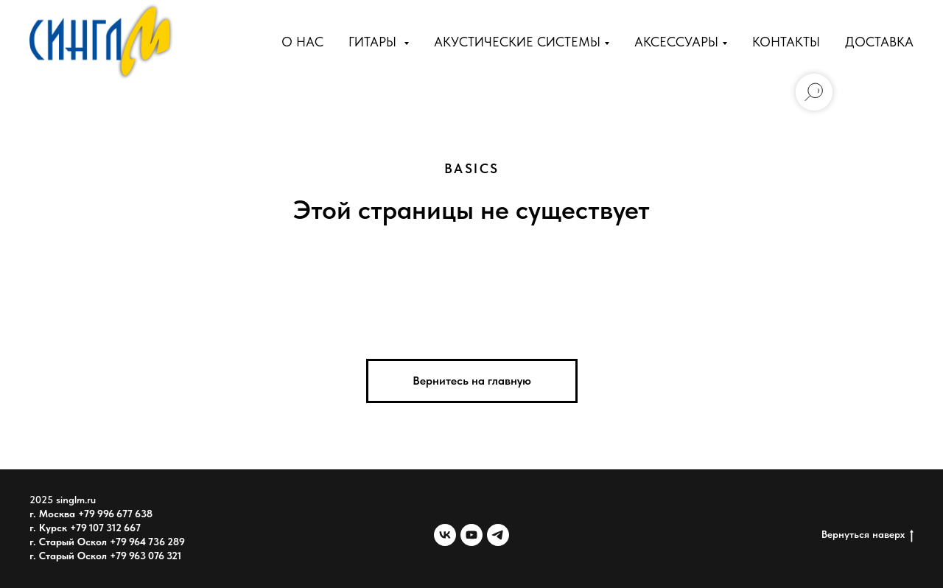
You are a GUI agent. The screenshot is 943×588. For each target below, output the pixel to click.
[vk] (445, 535)
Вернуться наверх (867, 535)
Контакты (786, 41)
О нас (302, 41)
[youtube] (471, 535)
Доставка (879, 41)
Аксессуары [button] (676, 41)
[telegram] (498, 535)
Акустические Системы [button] (517, 41)
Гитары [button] (374, 41)
